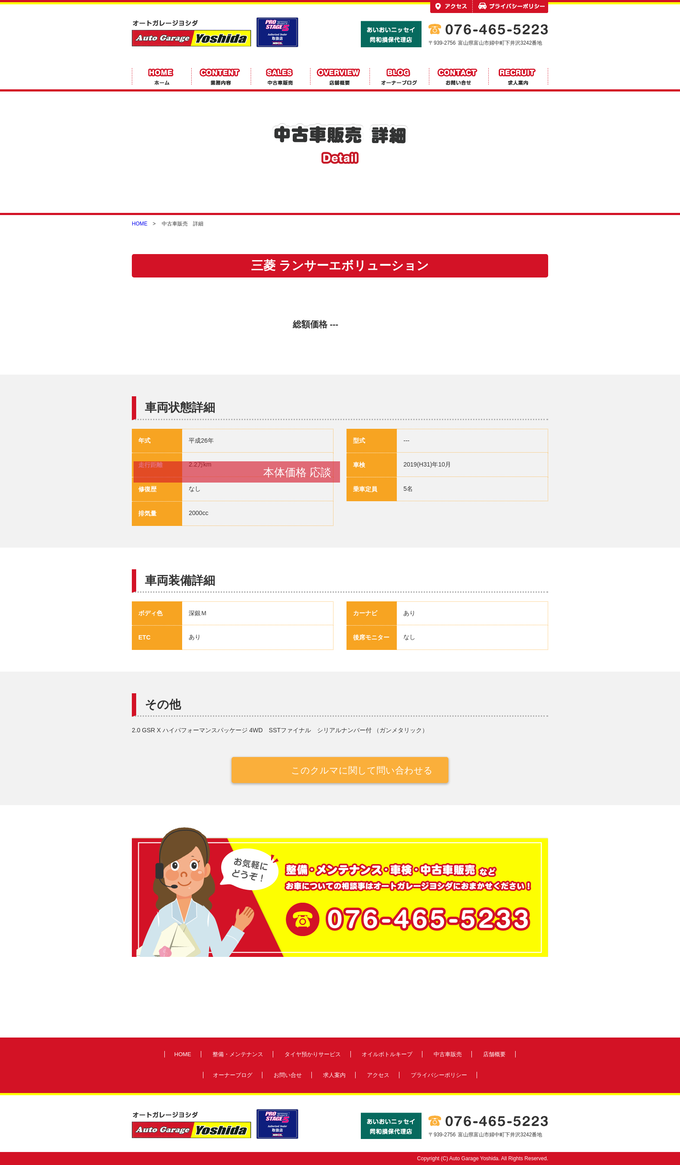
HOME (139, 224)
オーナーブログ (232, 1075)
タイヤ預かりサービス (312, 1054)
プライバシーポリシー (439, 1075)
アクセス (378, 1075)
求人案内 (334, 1075)
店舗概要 (494, 1054)
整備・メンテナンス (237, 1054)
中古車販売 (448, 1054)
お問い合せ (288, 1075)
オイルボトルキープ (387, 1054)
